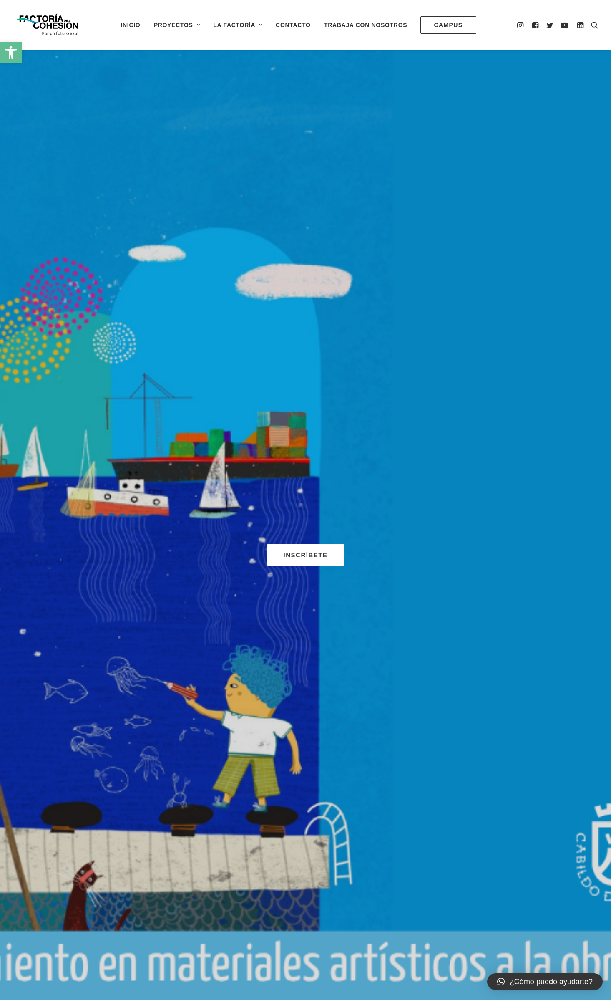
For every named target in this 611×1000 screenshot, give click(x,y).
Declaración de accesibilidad (440, 933)
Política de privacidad (364, 933)
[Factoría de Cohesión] (47, 24)
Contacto (293, 25)
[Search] (592, 25)
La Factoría (237, 25)
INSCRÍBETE (306, 205)
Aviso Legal (311, 933)
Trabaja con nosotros (365, 25)
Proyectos (177, 25)
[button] (11, 52)
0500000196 (260, 933)
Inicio (130, 25)
